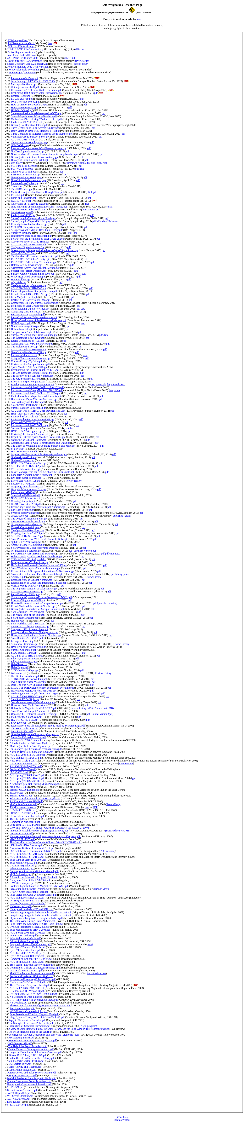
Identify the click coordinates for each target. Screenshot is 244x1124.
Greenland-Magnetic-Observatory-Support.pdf (35, 734)
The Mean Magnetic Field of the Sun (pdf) (30, 1031)
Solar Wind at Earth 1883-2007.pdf (28, 859)
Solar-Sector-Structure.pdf (24, 404)
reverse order (82, 60)
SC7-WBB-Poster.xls (22, 168)
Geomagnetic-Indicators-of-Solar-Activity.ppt (34, 157)
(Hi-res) (79, 49)
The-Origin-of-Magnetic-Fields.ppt (29, 518)
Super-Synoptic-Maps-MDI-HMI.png (30, 221)
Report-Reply (113, 804)
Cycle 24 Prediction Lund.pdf (25, 950)
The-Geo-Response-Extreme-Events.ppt (31, 372)
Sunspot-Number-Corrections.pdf (28, 407)
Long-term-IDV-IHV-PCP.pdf (25, 824)
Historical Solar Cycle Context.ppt (29, 705)
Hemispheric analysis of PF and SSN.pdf (31, 909)
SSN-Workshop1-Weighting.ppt (27, 612)
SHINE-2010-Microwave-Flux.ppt (29, 679)
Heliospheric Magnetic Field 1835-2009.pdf (34, 708)
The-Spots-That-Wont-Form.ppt (27, 530)
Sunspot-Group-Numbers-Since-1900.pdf (32, 273)
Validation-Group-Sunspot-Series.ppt (30, 136)
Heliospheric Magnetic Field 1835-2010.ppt (33, 690)
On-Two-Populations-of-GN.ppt (27, 151)
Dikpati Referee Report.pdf (24, 941)
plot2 (99, 162)
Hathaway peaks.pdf (21, 906)
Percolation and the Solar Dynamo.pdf (30, 889)
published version (122, 515)
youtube (68, 428)
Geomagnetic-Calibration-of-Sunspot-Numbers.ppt (37, 609)
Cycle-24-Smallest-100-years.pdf (27, 956)
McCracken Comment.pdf (23, 804)
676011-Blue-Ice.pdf (18, 1104)
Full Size (72, 232)
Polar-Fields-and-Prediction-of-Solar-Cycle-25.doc (37, 238)
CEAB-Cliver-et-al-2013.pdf (26, 504)
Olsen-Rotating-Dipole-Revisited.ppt (30, 308)
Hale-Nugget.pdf (19, 667)
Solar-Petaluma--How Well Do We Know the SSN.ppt (39, 539)
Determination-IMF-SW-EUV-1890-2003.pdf (33, 993)
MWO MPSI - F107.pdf (22, 839)
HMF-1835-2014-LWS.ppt (25, 413)
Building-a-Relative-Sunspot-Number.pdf (32, 384)
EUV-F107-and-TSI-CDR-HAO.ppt (29, 294)
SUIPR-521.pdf (15, 1087)
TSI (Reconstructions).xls (23, 807)
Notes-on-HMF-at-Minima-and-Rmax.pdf (31, 751)
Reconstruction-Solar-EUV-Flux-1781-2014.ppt (36, 393)
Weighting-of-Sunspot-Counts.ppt (28, 439)
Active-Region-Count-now (22, 52)
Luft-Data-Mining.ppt (22, 509)
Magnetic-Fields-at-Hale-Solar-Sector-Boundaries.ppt (39, 454)
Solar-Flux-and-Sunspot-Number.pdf (30, 711)
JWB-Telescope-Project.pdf (25, 101)
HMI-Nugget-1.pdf (21, 323)
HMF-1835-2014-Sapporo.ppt (26, 431)
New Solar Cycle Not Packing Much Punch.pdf (34, 784)
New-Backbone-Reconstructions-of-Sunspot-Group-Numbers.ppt (45, 154)
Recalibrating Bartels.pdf (21, 1037)
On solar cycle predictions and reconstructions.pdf (36, 749)
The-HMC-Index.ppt (22, 189)
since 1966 (70, 58)
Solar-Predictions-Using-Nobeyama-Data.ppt (34, 547)
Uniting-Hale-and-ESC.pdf (25, 87)
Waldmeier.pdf (18, 673)
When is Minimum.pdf (22, 868)
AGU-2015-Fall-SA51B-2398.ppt (28, 349)
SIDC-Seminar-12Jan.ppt (24, 652)
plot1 (93, 162)
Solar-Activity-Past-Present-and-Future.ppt (33, 553)
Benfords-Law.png (20, 95)
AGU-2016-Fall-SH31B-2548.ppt (28, 288)
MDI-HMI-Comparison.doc (25, 227)
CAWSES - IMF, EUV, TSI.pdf (26, 827)
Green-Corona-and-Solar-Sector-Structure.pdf (32, 1072)
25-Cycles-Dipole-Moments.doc (27, 247)
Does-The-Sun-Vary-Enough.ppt (27, 684)
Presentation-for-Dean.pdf (24, 78)
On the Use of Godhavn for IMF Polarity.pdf (31, 1058)
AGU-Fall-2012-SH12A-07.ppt (27, 536)
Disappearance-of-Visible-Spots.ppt (29, 562)
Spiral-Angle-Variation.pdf (22, 1069)
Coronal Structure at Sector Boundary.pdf (29, 1081)
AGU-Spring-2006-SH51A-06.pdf (28, 932)
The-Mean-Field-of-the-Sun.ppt (27, 614)
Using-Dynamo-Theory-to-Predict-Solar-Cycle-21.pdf (36, 1017)
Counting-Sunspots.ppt (23, 501)
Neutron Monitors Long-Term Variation (28, 66)
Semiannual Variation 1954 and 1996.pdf (31, 976)
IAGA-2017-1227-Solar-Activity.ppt (30, 259)
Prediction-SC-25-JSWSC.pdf (26, 122)
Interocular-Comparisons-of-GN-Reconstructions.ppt (38, 148)
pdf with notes (112, 553)
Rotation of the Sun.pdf (22, 1008)
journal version (99, 714)
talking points (122, 574)
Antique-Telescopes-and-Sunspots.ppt (30, 358)
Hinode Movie (101, 889)
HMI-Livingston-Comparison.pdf (28, 647)
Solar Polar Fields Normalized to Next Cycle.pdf (35, 798)
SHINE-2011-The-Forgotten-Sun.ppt (30, 626)
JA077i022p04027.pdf (19, 1098)
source (117, 390)
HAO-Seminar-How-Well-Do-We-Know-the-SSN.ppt (39, 565)
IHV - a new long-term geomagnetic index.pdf (34, 999)
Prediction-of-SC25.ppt (23, 215)
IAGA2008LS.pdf (19, 772)
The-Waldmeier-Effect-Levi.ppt (27, 337)
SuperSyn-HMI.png (21, 232)
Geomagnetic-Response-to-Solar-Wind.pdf (29, 1084)
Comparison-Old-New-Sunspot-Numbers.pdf (34, 302)
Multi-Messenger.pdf (22, 212)
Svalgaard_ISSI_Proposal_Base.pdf (29, 629)
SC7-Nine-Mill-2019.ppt (24, 165)
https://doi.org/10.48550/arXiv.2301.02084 (33, 81)
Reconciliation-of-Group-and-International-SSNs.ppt (38, 582)
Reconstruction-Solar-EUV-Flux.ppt (30, 425)
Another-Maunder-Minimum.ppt (28, 544)
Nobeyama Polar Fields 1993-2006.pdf (30, 880)
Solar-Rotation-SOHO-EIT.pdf (27, 638)
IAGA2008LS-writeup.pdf (23, 763)
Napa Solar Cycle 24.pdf (22, 760)
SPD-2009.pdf (18, 722)
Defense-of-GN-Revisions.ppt (26, 265)
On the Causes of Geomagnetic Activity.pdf (31, 1049)
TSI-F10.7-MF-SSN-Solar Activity (25, 49)
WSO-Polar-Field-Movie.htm (24, 69)
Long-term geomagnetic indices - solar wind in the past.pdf (41, 912)
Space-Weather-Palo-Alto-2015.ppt (29, 367)
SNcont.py (16, 186)
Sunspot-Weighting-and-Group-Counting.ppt (34, 335)
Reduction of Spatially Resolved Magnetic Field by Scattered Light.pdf (48, 725)
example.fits (84, 162)
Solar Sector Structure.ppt (24, 617)
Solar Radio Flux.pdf (22, 731)
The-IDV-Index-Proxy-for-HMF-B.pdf (30, 985)
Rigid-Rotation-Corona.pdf (22, 1075)
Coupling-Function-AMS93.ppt (27, 533)
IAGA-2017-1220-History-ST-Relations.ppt (33, 262)
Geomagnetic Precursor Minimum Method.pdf (34, 871)
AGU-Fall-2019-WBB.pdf (24, 139)
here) (90, 944)
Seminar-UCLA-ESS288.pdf (24, 789)
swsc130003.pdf (19, 515)
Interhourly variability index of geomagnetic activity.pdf (39, 830)
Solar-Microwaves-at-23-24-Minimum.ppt (33, 702)
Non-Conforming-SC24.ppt (25, 326)
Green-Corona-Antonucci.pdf (22, 1090)
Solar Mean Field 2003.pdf (24, 862)
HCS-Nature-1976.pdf (20, 1043)
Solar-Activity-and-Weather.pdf (25, 1066)
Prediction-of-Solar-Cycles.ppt (27, 305)
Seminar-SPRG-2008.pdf (23, 769)
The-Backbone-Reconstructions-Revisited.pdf (35, 256)
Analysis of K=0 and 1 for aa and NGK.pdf (32, 848)
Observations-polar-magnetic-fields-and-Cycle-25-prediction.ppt (44, 250)
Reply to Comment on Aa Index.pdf (27, 1020)
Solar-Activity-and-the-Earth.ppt (28, 402)
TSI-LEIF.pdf (17, 819)
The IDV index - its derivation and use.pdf (32, 973)
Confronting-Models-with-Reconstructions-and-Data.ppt (40, 442)
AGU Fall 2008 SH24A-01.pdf (26, 757)
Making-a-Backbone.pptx (24, 84)
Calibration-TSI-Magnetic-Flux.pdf (29, 203)
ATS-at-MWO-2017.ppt (23, 253)
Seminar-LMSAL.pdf (21, 795)
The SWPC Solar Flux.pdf (24, 728)
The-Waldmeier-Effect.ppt (24, 346)
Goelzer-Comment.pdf (22, 460)
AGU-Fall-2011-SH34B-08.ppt (27, 591)
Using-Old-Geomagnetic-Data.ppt (28, 489)
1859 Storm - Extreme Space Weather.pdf (31, 964)
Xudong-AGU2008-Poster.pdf (25, 740)
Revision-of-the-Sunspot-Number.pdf (30, 364)
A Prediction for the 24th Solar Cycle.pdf (31, 743)
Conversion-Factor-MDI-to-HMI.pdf (30, 241)
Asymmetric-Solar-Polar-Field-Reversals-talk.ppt (36, 574)
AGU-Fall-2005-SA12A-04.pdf (26, 953)
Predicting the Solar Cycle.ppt (26, 716)
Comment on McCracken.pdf (25, 821)
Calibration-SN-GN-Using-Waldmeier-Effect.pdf (36, 119)
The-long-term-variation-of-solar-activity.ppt (34, 588)
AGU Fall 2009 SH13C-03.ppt (27, 696)
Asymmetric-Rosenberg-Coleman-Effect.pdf (33, 979)
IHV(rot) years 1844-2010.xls (25, 900)
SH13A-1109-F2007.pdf (23, 813)
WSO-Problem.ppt (20, 279)
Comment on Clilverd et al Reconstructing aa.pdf (35, 967)
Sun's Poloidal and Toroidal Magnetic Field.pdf (34, 1014)
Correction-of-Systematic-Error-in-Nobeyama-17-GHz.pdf (41, 597)
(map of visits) (121, 1119)
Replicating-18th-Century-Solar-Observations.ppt (36, 93)
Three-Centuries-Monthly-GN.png (29, 142)
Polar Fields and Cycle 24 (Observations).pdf (33, 894)
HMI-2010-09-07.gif (22, 110)
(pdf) (110, 714)
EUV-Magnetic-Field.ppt (24, 297)
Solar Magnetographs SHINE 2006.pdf (30, 929)
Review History (74, 480)
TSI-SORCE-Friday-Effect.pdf (26, 766)
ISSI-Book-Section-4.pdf (24, 451)
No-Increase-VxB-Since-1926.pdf (27, 982)
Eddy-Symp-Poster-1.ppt (24, 661)
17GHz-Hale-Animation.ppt (25, 469)
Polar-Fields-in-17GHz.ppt (25, 594)
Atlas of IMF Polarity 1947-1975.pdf (27, 1055)
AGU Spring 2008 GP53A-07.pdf (27, 775)
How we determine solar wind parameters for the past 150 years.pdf (45, 836)
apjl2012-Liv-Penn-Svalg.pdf (26, 542)
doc (83, 323)
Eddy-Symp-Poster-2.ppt (24, 658)
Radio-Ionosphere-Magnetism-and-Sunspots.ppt (36, 396)
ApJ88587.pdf (18, 577)
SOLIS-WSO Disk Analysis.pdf (26, 845)
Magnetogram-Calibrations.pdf (27, 486)
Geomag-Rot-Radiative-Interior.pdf (29, 125)
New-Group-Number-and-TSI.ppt (28, 352)
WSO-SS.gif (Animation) (22, 72)
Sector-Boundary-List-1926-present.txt (27, 63)
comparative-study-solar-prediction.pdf (31, 235)
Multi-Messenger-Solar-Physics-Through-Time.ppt (37, 192)
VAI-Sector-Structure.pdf (20, 1096)
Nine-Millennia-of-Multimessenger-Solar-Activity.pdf (39, 206)
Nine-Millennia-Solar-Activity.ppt (28, 180)
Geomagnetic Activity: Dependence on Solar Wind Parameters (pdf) (44, 1034)
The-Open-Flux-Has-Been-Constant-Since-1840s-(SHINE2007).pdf (45, 842)
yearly (93, 384)
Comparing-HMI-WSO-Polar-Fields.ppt (32, 343)
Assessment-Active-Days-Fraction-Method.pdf (35, 267)
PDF (95, 807)
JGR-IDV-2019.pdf (21, 200)
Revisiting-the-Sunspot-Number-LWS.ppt (32, 419)
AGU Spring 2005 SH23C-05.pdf (27, 961)
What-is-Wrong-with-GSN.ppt (27, 585)
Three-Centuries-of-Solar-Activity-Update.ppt (35, 128)
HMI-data (112, 221)
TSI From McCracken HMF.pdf (26, 801)
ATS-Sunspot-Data (18, 40)
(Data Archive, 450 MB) (101, 708)
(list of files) (122, 1117)
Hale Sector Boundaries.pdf (25, 676)
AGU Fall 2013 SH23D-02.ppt (27, 466)
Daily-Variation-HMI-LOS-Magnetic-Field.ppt (35, 130)
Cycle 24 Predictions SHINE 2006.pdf (30, 926)
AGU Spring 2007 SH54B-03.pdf (27, 856)
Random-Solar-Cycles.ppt (24, 183)
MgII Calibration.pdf (20, 874)
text (87, 807)
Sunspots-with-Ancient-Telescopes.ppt (31, 332)
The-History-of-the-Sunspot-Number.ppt (32, 375)
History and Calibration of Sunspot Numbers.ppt (36, 635)
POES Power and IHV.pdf (23, 935)
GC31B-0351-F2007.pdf (23, 810)
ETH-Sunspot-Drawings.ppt (25, 174)
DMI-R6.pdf (14, 1101)
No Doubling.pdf (19, 1002)
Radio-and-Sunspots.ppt (23, 197)
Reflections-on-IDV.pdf (23, 492)
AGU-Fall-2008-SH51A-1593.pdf (27, 754)
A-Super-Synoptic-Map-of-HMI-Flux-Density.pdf (37, 230)
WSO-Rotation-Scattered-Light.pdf (28, 1011)
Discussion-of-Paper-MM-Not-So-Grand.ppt (34, 399)
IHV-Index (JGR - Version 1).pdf (27, 991)
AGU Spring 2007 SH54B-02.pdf (27, 854)
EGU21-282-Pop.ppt (22, 98)
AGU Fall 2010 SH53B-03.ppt (27, 655)
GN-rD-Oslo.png (20, 145)
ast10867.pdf (16, 792)
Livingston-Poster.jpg (22, 641)
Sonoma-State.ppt (20, 428)
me (139, 19)
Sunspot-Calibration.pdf (23, 649)
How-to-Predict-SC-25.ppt (25, 107)
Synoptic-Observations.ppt (25, 512)
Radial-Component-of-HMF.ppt (27, 340)
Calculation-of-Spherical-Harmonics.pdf (29, 1026)
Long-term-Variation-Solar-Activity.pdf (31, 474)
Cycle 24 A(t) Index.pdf (22, 865)
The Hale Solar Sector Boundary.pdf (27, 1046)
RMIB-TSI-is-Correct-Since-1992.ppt (30, 300)
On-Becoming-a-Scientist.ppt (26, 550)
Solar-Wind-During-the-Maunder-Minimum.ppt (36, 568)
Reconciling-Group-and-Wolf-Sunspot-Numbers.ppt (38, 507)
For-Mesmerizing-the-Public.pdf (28, 314)
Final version (126, 763)
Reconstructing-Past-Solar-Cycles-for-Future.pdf (36, 90)
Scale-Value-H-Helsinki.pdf (25, 495)
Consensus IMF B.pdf (21, 833)
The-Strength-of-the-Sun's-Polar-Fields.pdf (31, 1023)
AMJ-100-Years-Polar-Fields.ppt (28, 521)
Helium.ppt (17, 620)
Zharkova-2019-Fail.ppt (23, 171)
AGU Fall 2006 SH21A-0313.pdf (27, 897)
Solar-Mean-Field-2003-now (22, 55)
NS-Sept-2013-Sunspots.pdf (25, 498)
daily (109, 384)
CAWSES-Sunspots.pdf (22, 883)
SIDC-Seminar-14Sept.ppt (24, 670)
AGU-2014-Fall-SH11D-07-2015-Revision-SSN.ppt (38, 410)
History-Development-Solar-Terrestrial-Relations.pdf (38, 320)
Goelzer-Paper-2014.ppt (23, 457)
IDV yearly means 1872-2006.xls (27, 903)
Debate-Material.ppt (21, 329)
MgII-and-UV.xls (19, 786)
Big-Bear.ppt (17, 448)
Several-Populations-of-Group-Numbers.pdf (34, 116)
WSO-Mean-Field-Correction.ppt (28, 276)
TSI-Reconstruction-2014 (21, 43)
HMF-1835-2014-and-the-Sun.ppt (28, 463)
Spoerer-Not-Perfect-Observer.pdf (28, 270)
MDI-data (101, 221)
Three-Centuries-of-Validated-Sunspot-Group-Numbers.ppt (41, 133)
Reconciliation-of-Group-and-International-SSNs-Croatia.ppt (42, 571)
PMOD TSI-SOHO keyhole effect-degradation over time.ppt (42, 687)
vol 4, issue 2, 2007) (78, 827)
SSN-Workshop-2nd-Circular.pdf (28, 623)
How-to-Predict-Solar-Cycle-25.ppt (29, 104)
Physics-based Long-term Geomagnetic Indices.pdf (36, 918)
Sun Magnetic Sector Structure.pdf (26, 1061)
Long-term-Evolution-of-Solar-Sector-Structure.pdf (35, 1052)
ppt (133, 778)
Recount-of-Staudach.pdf (24, 355)
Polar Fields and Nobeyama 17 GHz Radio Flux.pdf (37, 923)
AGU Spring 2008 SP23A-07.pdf (27, 781)
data (50, 43)
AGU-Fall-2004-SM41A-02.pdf (26, 970)
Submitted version (96, 973)
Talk (90, 192)
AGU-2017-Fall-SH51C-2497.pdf (28, 244)
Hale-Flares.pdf (19, 664)
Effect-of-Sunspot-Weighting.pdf (28, 381)
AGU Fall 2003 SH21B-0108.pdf (27, 988)
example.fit (71, 162)
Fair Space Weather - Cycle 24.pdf (28, 947)
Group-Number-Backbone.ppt (26, 524)
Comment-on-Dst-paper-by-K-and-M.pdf (31, 958)
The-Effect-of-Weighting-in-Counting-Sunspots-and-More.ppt (43, 445)
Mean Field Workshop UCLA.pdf (28, 737)
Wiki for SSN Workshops (21, 46)
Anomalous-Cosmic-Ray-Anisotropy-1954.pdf (32, 1040)
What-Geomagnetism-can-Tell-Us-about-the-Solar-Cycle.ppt (42, 472)
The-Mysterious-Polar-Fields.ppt (28, 209)
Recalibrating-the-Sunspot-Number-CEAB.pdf (35, 370)
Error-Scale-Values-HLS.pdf (25, 480)
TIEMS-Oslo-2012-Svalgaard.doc (28, 559)
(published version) (107, 603)
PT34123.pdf (18, 195)
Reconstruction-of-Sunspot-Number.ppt (31, 579)
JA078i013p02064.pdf (19, 1093)
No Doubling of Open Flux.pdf (26, 996)
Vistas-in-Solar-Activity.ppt (25, 527)
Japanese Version (83, 550)
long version (89, 209)
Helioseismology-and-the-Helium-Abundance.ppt (36, 556)
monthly (101, 384)
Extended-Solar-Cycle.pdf (24, 416)
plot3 (105, 162)
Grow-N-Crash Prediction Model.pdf (29, 891)
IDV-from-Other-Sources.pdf (26, 477)
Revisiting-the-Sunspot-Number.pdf (29, 434)
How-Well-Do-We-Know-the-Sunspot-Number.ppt (37, 603)
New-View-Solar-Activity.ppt (26, 177)
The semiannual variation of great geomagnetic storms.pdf (40, 1005)
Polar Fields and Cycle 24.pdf (25, 938)
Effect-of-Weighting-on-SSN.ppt (28, 600)
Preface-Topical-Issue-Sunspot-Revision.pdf (34, 291)
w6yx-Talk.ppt (18, 282)
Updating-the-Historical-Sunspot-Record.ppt (34, 714)
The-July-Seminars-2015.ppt (26, 378)
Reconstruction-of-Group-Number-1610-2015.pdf (37, 390)
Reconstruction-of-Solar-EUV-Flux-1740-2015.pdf (37, 387)
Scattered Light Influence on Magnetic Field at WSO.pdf (39, 886)
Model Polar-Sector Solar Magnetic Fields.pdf (31, 1078)
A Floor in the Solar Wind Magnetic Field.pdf (33, 877)
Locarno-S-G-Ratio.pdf (23, 483)
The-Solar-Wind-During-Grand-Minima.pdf (33, 921)
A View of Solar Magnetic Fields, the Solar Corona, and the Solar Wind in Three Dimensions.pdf (58, 1028)
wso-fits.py (17, 162)
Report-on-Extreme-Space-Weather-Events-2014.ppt (38, 437)
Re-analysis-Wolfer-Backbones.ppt (29, 224)
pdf (96, 93)
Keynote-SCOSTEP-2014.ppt (26, 422)
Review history (79, 708)
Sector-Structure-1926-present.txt (25, 60)
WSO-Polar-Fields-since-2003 (23, 58)
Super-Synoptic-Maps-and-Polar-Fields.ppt (33, 218)
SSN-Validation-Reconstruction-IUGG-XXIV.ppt (35, 851)
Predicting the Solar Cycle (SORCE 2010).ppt (35, 693)
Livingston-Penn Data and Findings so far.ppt (34, 632)
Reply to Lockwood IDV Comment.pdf (30, 944)
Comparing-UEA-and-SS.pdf (26, 311)
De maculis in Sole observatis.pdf (27, 816)
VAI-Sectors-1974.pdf (20, 1063)
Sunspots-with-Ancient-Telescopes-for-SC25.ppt (36, 113)
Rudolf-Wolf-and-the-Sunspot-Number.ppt (33, 606)
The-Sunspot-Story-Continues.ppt (28, 285)
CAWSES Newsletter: (55, 827)
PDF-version (107, 851)
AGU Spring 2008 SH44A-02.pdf (27, 778)
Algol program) (89, 1026)
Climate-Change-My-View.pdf (27, 361)
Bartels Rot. (118, 384)
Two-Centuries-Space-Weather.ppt (28, 681)
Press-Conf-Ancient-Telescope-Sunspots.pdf (34, 317)
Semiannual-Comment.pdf (24, 644)
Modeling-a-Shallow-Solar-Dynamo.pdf (30, 746)
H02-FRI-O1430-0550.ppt (24, 719)
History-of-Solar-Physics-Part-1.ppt (29, 160)
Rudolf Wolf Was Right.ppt (25, 699)
